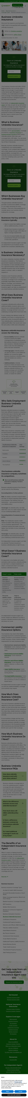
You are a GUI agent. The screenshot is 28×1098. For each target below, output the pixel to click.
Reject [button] (7, 1091)
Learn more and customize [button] (14, 1095)
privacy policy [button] (18, 1082)
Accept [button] (20, 1091)
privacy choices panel (6, 1087)
